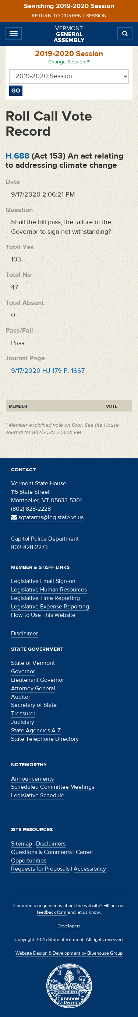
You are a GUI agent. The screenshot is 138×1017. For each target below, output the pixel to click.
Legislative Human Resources (49, 589)
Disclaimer (24, 633)
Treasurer (23, 713)
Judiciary (22, 722)
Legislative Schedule (37, 795)
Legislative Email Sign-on (43, 581)
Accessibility (90, 868)
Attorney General (33, 688)
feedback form (52, 912)
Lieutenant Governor (37, 680)
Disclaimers (51, 843)
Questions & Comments (41, 852)
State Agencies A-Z (36, 730)
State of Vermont (33, 663)
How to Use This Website (43, 615)
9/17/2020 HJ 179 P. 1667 (48, 371)
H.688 (17, 155)
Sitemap (21, 843)
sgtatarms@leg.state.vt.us (47, 517)
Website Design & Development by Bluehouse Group (69, 953)
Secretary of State (34, 705)
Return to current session (69, 16)
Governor (23, 671)
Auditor (20, 697)
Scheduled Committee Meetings (52, 787)
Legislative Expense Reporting (50, 606)
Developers (69, 926)
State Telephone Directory (45, 739)
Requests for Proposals (40, 868)
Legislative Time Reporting (45, 598)
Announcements (32, 778)
